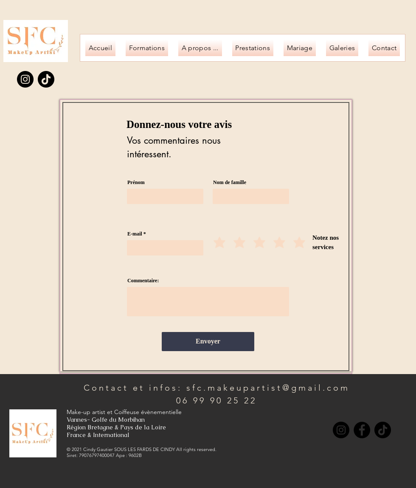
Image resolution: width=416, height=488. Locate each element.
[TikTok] (46, 79)
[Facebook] (362, 430)
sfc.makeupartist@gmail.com (268, 388)
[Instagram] (25, 79)
